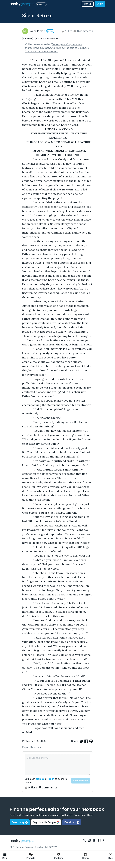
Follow (50, 31)
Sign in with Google (46, 822)
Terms (19, 847)
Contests (58, 858)
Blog (110, 858)
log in (51, 779)
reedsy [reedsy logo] (22, 4)
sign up (40, 779)
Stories (85, 858)
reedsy (22, 841)
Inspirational (52, 38)
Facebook (71, 822)
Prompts (31, 858)
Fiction (39, 38)
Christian (27, 38)
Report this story (31, 747)
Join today (20, 822)
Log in (100, 4)
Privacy (29, 847)
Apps (41, 4)
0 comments (83, 31)
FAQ (12, 847)
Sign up (87, 4)
